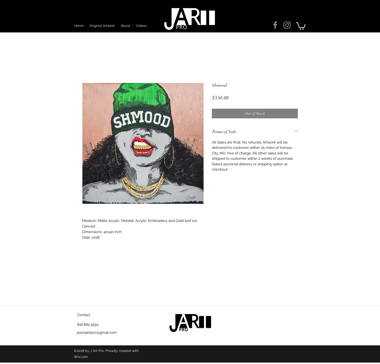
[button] (301, 26)
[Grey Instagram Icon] (287, 25)
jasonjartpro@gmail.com (97, 332)
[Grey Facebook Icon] (275, 25)
